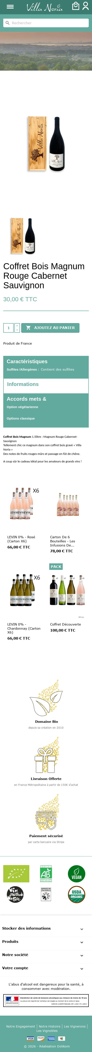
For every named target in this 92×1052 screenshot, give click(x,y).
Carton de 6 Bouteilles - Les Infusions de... (62, 541)
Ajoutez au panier (50, 328)
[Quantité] (8, 328)
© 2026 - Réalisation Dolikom (47, 1046)
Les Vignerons (74, 1026)
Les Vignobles (47, 1031)
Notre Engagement (20, 1026)
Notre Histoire (49, 1026)
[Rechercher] (46, 23)
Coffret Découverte (65, 624)
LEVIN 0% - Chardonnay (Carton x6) (24, 628)
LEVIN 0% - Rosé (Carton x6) (21, 539)
